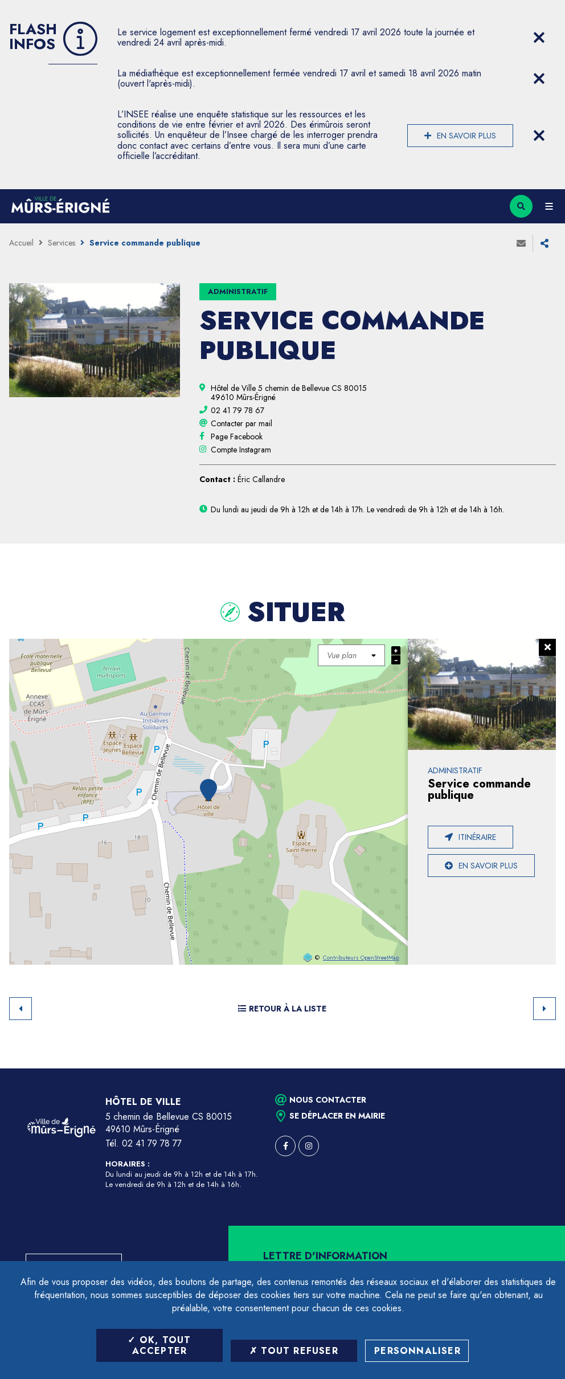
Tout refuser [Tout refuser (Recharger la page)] (293, 1350)
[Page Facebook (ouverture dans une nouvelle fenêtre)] (237, 436)
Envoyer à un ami (521, 243)
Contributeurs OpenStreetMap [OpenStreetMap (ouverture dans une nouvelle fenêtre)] (361, 958)
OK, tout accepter (159, 1345)
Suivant (544, 1008)
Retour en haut (536, 1068)
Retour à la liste (282, 1008)
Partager (544, 243)
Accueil (21, 242)
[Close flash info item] (538, 37)
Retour (20, 1008)
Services (61, 242)
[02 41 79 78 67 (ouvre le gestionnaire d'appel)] (237, 410)
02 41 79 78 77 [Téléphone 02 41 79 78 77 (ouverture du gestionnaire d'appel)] (152, 1143)
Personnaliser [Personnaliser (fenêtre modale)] (417, 1350)
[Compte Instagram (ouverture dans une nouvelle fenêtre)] (241, 449)
